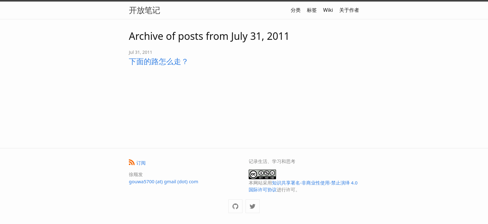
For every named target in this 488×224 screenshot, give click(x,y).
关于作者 (349, 10)
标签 (312, 10)
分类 (296, 10)
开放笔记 (144, 10)
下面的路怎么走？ (159, 61)
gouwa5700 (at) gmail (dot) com (163, 181)
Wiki (328, 10)
